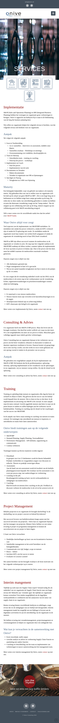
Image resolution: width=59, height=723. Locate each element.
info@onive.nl (29, 2)
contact (40, 309)
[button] (53, 13)
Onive (11, 711)
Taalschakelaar (43, 711)
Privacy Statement (21, 711)
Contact (33, 711)
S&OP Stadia (11, 216)
